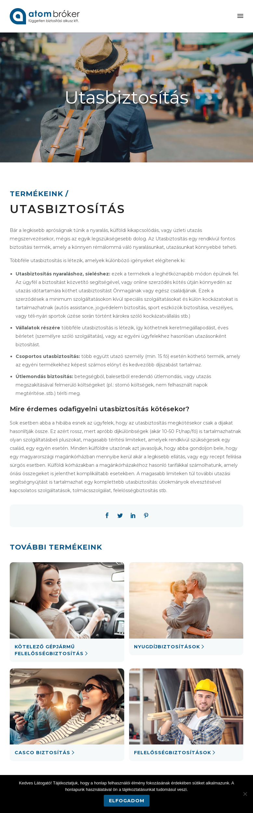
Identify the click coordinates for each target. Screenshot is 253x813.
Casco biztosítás (42, 753)
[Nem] (245, 794)
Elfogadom (126, 801)
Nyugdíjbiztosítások (167, 647)
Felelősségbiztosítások (172, 753)
